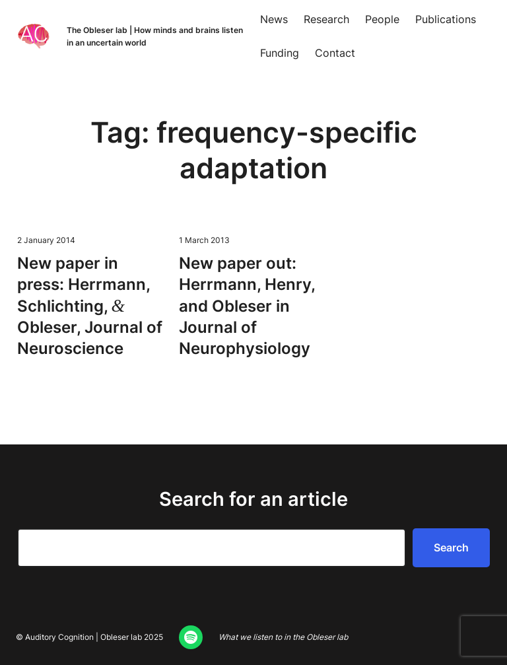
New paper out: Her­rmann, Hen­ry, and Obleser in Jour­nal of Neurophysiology (247, 306)
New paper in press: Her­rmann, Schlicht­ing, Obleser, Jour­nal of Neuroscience (89, 306)
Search (451, 547)
